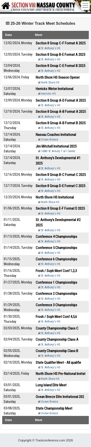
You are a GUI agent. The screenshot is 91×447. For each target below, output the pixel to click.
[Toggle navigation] (85, 5)
